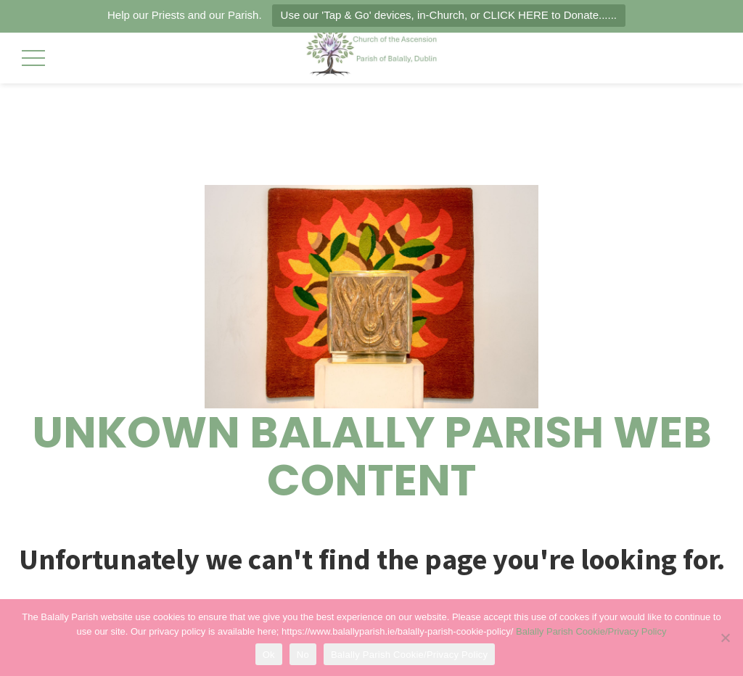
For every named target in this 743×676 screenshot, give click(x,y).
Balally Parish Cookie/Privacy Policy (591, 631)
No (303, 654)
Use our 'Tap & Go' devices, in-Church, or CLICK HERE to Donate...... (449, 15)
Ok (269, 654)
